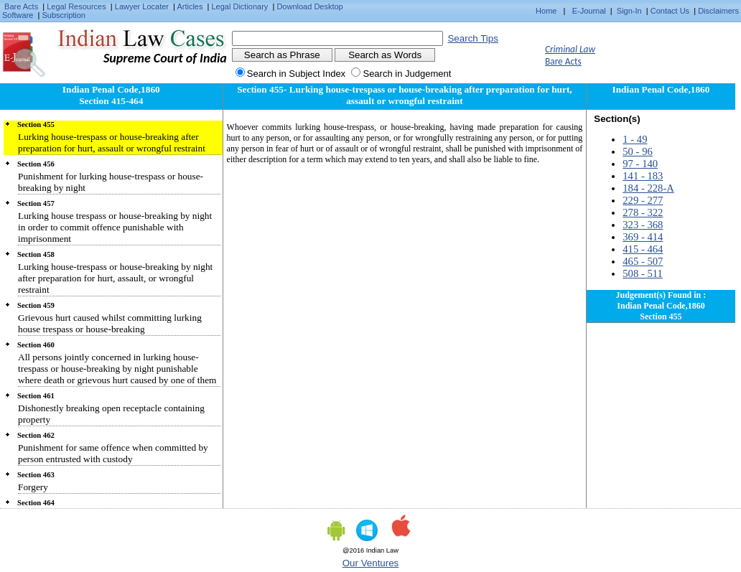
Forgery (33, 487)
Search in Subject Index (296, 73)
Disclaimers (718, 10)
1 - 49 (635, 139)
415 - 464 (643, 249)
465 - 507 (643, 261)
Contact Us (670, 10)
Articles (189, 6)
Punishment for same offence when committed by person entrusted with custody (113, 453)
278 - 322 (643, 212)
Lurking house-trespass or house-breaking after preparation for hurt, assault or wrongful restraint (111, 142)
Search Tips (472, 38)
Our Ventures (370, 563)
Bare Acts (21, 6)
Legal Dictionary (240, 6)
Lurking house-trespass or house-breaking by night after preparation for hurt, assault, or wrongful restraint (115, 278)
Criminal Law (570, 49)
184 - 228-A (648, 188)
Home (546, 10)
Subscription (63, 15)
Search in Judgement (407, 73)
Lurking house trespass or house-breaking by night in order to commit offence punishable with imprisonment (115, 227)
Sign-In (629, 10)
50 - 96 (638, 151)
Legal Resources (76, 6)
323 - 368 (643, 224)
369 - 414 (643, 237)
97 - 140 (640, 163)
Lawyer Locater (142, 6)
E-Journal (589, 10)
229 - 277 (643, 200)
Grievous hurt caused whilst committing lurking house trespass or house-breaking (110, 323)
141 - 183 (643, 176)
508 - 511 (643, 273)
